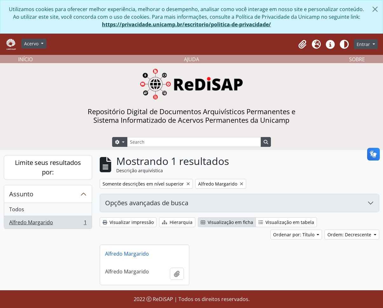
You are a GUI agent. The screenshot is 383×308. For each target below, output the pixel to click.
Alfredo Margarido (48, 224)
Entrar (364, 44)
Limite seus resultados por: (48, 167)
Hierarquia (177, 222)
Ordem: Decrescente (350, 235)
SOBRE (357, 59)
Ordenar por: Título (294, 235)
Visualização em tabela (286, 222)
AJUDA (191, 59)
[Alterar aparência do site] (344, 44)
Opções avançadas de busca (146, 203)
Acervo (32, 44)
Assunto (21, 194)
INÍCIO (25, 59)
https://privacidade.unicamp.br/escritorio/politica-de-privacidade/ (186, 24)
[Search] (194, 142)
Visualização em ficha (227, 222)
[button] (302, 44)
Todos (16, 209)
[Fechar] (375, 9)
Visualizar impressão (128, 222)
